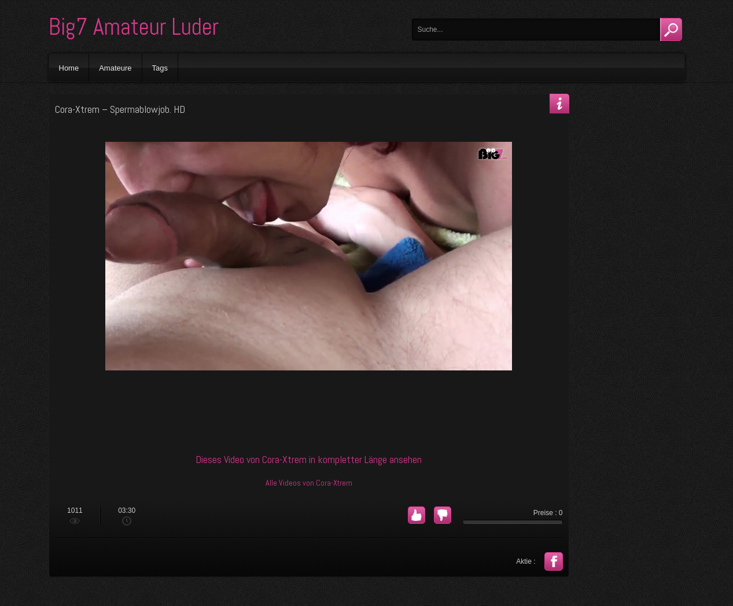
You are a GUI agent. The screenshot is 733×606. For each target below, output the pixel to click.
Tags (160, 68)
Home (69, 68)
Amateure (115, 68)
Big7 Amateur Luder (134, 27)
